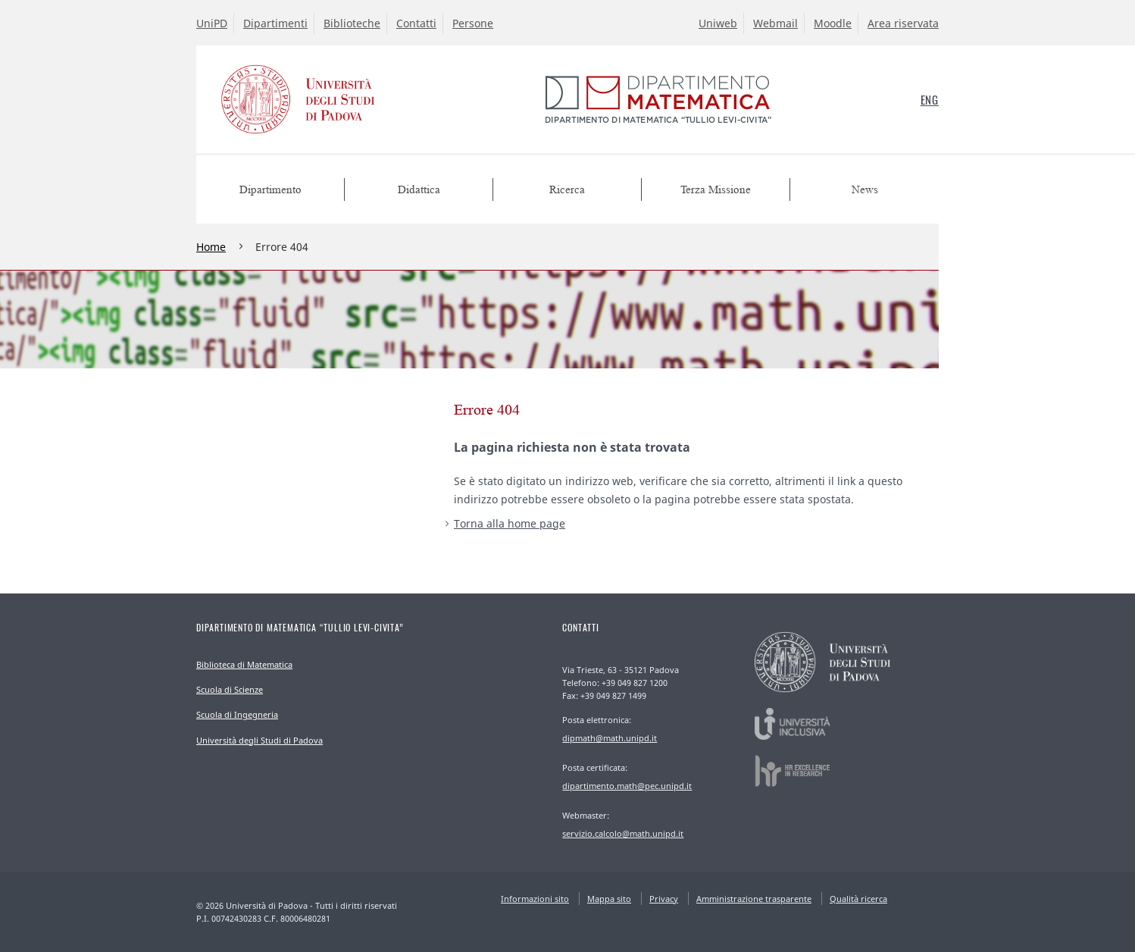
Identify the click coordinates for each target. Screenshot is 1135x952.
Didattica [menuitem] (419, 189)
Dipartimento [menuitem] (270, 189)
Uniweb (718, 23)
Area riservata (903, 23)
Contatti (416, 23)
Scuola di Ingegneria (237, 714)
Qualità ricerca (858, 898)
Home (211, 247)
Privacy (663, 898)
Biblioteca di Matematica (244, 664)
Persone (472, 23)
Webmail (775, 23)
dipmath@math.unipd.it (609, 738)
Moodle (833, 23)
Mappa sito (609, 898)
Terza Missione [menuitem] (715, 189)
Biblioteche (352, 23)
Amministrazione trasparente (753, 898)
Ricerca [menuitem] (567, 189)
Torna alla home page (509, 523)
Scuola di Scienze (229, 689)
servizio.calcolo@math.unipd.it (622, 833)
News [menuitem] (865, 189)
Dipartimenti (275, 23)
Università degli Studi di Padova (259, 740)
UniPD (211, 23)
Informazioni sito (535, 898)
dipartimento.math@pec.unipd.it (627, 785)
